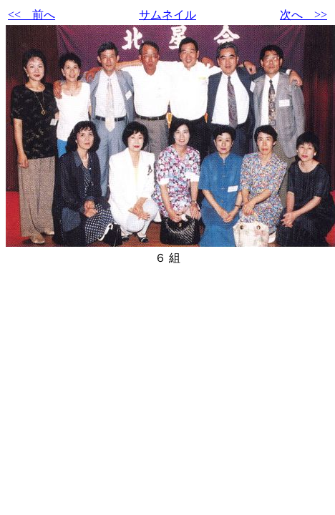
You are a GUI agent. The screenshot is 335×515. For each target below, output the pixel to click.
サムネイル (167, 15)
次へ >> (303, 15)
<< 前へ (31, 15)
